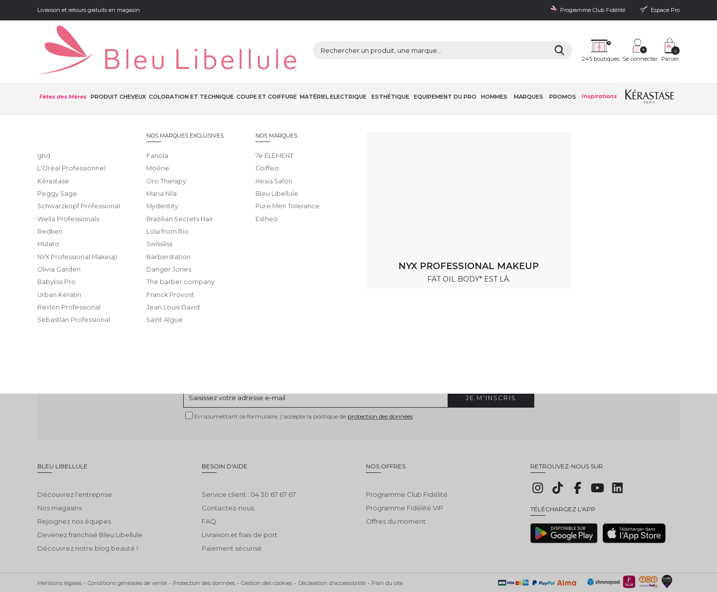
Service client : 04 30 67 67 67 (249, 464)
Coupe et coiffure (269, 74)
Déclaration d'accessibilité (331, 552)
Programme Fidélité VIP (404, 478)
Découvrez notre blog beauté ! (87, 518)
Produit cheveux (118, 74)
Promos (562, 74)
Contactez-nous (228, 478)
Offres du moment (396, 491)
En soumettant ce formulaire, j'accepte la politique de (303, 393)
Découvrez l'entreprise (74, 464)
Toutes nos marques (140, 100)
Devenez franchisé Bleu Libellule (89, 505)
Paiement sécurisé (232, 518)
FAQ (209, 491)
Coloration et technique (192, 74)
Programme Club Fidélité (407, 464)
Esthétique (393, 74)
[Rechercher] (477, 40)
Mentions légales (59, 552)
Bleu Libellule (91, 100)
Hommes (496, 74)
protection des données (380, 393)
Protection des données (204, 552)
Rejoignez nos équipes (74, 491)
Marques (529, 74)
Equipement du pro (447, 74)
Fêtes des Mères (63, 74)
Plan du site (387, 552)
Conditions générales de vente (127, 552)
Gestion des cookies (266, 552)
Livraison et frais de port (239, 505)
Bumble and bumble (199, 100)
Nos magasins (59, 478)
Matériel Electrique (336, 74)
